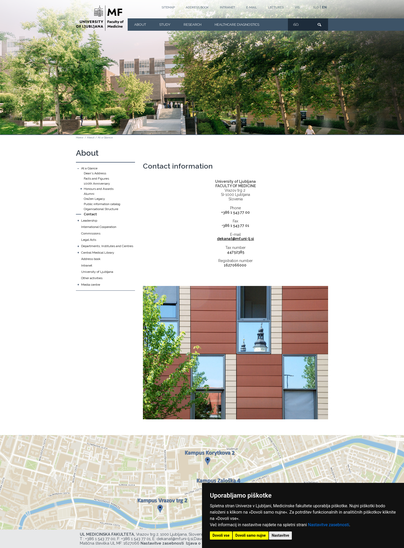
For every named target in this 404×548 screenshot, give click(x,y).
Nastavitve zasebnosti (328, 524)
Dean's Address (95, 173)
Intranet (227, 7)
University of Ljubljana (97, 272)
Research (192, 25)
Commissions (90, 233)
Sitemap (168, 7)
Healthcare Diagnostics (237, 25)
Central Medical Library (97, 252)
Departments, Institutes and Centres (107, 246)
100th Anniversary (97, 183)
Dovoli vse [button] (221, 535)
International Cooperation (98, 227)
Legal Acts (88, 240)
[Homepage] (100, 18)
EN (324, 7)
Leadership (89, 220)
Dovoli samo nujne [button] (250, 535)
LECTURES (276, 7)
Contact (90, 214)
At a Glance (105, 137)
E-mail (251, 7)
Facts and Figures (96, 178)
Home (80, 137)
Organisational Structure (101, 209)
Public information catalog (102, 204)
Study (164, 25)
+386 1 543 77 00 (100, 538)
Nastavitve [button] (280, 535)
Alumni (89, 194)
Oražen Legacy (94, 199)
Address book (197, 7)
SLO (316, 7)
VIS (297, 7)
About (140, 25)
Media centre (90, 284)
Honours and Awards (98, 189)
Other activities (91, 278)
